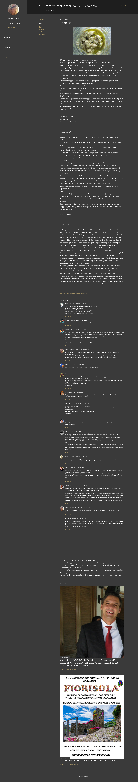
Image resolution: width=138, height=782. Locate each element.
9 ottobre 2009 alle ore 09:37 (78, 364)
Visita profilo (13, 27)
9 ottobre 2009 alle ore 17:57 (77, 431)
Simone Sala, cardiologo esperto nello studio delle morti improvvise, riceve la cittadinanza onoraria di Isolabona (89, 662)
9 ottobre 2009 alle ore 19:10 (82, 507)
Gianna (67, 364)
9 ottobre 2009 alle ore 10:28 (81, 403)
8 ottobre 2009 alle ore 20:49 (83, 303)
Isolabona (42, 29)
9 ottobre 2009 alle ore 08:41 (82, 349)
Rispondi (68, 316)
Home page (50, 10)
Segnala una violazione (12, 57)
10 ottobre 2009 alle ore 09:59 (78, 518)
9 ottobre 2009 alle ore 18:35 (79, 456)
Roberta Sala (69, 349)
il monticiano (69, 303)
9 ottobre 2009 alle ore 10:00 (82, 374)
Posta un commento (72, 669)
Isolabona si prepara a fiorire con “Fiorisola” (88, 760)
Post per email (70, 291)
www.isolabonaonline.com (71, 5)
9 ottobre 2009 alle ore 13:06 (78, 420)
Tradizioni (42, 32)
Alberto (67, 420)
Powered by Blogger (82, 776)
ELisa (67, 467)
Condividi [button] (42, 19)
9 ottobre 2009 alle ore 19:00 (77, 467)
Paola (67, 431)
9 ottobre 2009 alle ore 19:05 (79, 485)
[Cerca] (123, 5)
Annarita (68, 486)
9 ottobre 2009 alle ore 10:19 (78, 392)
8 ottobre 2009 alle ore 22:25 (79, 329)
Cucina (41, 27)
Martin (67, 392)
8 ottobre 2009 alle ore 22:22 (79, 320)
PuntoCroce (69, 374)
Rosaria (67, 320)
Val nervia (42, 34)
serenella (68, 456)
